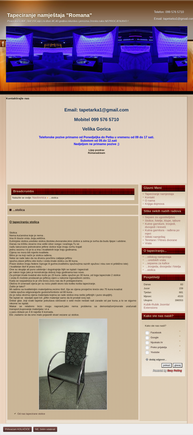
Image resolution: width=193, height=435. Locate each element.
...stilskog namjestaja (158, 256)
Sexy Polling (174, 370)
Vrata (148, 243)
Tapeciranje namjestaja (159, 193)
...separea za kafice (157, 263)
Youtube (155, 352)
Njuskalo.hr (157, 342)
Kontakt (150, 197)
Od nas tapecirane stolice (31, 413)
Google (155, 337)
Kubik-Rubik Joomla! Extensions (157, 306)
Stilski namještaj (155, 236)
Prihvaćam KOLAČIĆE (17, 429)
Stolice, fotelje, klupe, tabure (162, 220)
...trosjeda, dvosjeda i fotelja (163, 266)
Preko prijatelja (159, 347)
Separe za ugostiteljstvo (160, 217)
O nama (150, 200)
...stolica (150, 269)
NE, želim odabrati (45, 429)
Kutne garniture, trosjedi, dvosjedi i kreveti (160, 225)
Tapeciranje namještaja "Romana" (49, 15)
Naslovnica (39, 197)
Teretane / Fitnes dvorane (161, 240)
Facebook (156, 332)
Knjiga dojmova (154, 203)
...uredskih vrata (155, 260)
